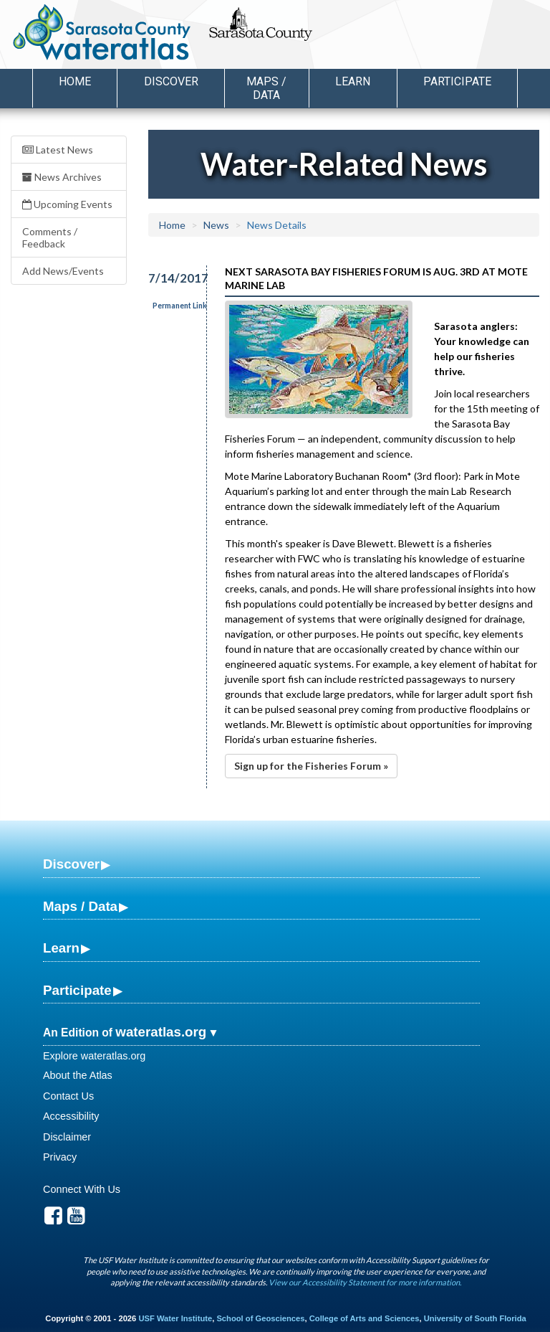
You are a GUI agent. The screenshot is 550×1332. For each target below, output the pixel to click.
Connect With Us (81, 1189)
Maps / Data (80, 906)
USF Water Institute (175, 1318)
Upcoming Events (67, 204)
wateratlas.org (160, 1031)
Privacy (60, 1157)
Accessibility (71, 1116)
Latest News (57, 149)
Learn (61, 947)
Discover (71, 864)
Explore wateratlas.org (94, 1056)
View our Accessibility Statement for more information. (365, 1282)
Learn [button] (352, 81)
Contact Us (68, 1096)
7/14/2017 (169, 277)
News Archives (62, 177)
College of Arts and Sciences (364, 1318)
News (216, 225)
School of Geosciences (260, 1318)
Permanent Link (180, 305)
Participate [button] (457, 81)
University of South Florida (475, 1318)
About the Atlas (77, 1075)
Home (75, 81)
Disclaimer (67, 1137)
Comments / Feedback (49, 237)
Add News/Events (63, 271)
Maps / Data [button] (266, 88)
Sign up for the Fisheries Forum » (311, 766)
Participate (77, 990)
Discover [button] (171, 81)
